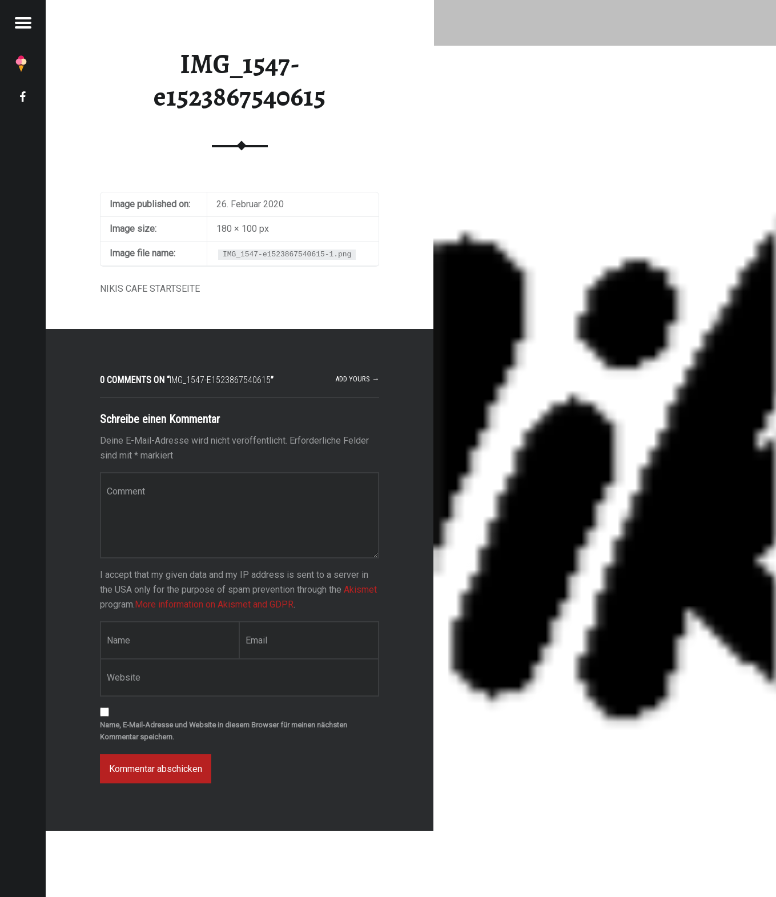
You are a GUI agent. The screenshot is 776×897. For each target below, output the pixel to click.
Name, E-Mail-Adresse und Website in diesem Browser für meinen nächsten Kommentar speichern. (223, 731)
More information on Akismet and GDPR (214, 604)
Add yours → (357, 379)
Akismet (360, 589)
